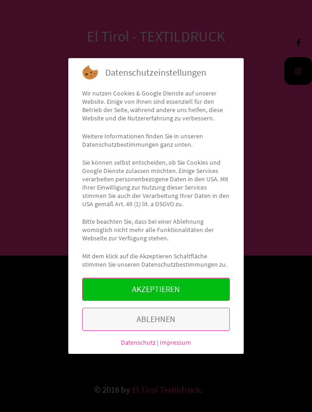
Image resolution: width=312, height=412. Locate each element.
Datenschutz (138, 342)
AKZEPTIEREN (156, 289)
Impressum (175, 342)
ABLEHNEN (156, 319)
